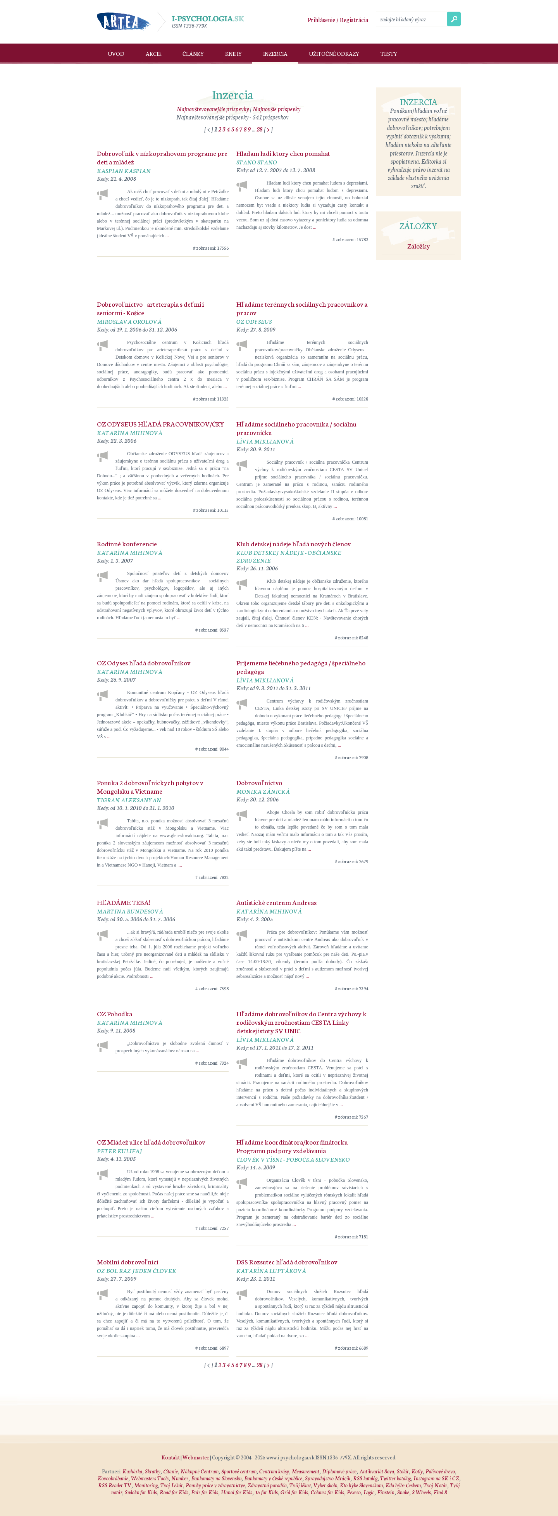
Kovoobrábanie (113, 1478)
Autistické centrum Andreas (276, 901)
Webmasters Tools (150, 1478)
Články (193, 53)
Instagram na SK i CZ (436, 1478)
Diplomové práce (339, 1471)
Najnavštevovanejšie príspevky (213, 109)
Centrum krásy (274, 1471)
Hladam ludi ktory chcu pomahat (283, 152)
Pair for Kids (204, 1492)
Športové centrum (239, 1471)
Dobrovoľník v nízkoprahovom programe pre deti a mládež (162, 157)
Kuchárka (132, 1471)
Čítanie (170, 1471)
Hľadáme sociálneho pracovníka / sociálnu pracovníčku (296, 428)
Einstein (385, 1492)
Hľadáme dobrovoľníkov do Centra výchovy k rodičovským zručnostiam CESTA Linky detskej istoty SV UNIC (301, 1021)
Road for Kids (174, 1492)
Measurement (305, 1471)
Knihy (233, 53)
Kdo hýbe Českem (403, 1485)
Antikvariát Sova (376, 1471)
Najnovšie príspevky (276, 109)
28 (260, 129)
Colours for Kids (327, 1492)
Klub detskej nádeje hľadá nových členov (293, 543)
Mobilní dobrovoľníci (127, 1261)
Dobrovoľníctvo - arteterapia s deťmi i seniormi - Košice (150, 308)
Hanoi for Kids (236, 1492)
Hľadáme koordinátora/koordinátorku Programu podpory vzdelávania (292, 1146)
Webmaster (196, 1457)
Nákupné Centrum (200, 1471)
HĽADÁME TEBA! (123, 901)
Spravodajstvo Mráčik (327, 1478)
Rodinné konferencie (127, 543)
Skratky (152, 1471)
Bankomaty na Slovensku (216, 1478)
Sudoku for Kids (141, 1492)
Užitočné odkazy (334, 53)
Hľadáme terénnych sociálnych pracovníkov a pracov (301, 308)
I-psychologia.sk (200, 22)
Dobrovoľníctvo (259, 782)
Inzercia (275, 53)
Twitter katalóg (395, 1478)
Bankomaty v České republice (273, 1478)
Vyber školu (325, 1485)
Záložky (418, 245)
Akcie (153, 53)
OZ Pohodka (114, 1013)
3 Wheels (421, 1492)
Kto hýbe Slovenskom (361, 1485)
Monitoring (146, 1485)
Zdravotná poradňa (267, 1485)
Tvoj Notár (435, 1485)
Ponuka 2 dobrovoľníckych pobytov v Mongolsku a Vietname (150, 786)
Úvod (116, 53)
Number (179, 1478)
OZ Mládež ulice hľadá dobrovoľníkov (151, 1141)
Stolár (403, 1471)
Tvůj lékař (300, 1485)
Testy (389, 53)
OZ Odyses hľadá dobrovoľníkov (143, 662)
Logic (368, 1492)
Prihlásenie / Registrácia (338, 20)
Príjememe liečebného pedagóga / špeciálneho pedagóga (300, 666)
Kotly (417, 1471)
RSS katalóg (365, 1478)
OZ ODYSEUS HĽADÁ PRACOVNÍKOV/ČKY (160, 423)
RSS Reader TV (114, 1485)
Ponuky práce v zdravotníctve (215, 1485)
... (167, 235)
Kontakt (171, 1457)
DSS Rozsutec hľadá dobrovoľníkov (286, 1261)
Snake (403, 1492)
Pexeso (354, 1492)
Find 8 (440, 1492)
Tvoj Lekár (171, 1485)
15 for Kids (266, 1492)
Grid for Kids (294, 1492)
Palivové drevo (440, 1471)
